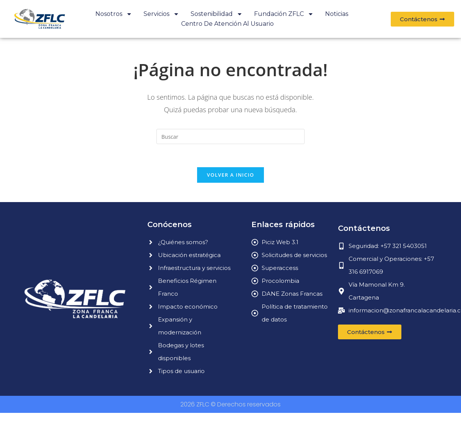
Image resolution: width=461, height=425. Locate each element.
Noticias (336, 13)
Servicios (161, 14)
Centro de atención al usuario (227, 23)
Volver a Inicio (230, 174)
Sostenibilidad (217, 14)
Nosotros (113, 14)
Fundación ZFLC (284, 14)
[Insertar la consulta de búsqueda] (230, 136)
